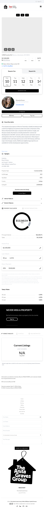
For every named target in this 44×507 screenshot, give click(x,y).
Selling (22, 394)
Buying (22, 392)
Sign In (38, 1)
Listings (22, 389)
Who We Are (22, 400)
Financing (22, 396)
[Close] (40, 493)
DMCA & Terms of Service (25, 505)
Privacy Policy (15, 505)
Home (22, 387)
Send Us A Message (22, 437)
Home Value (22, 398)
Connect (22, 402)
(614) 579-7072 (22, 481)
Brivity (21, 503)
